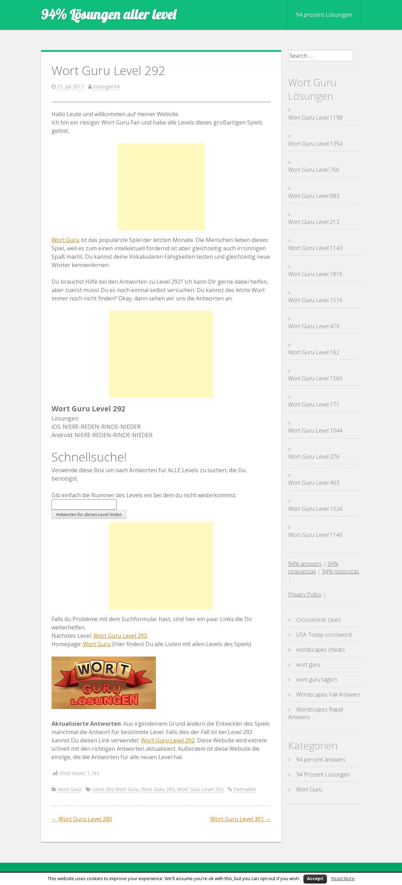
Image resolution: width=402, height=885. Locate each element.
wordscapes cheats (320, 649)
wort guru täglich (316, 679)
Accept (315, 878)
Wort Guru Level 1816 (315, 274)
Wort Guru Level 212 (313, 222)
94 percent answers (321, 759)
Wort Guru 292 (157, 789)
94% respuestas (313, 567)
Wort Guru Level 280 (82, 819)
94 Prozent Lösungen (323, 774)
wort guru (308, 664)
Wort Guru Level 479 (313, 326)
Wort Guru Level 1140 (315, 535)
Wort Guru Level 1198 (315, 117)
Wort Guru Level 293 (120, 635)
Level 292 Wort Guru (115, 789)
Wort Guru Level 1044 (315, 430)
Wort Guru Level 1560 (315, 378)
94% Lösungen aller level (108, 14)
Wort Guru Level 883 (313, 196)
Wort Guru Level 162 (313, 352)
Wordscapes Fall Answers (328, 694)
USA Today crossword (324, 634)
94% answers (305, 564)
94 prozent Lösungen (324, 14)
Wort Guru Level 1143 (315, 248)
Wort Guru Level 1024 (315, 509)
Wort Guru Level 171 (313, 404)
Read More (343, 878)
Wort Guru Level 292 (168, 740)
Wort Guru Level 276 (313, 456)
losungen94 (106, 86)
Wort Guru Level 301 (240, 819)
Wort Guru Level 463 (313, 482)
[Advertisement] (161, 186)
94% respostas (340, 571)
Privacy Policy (304, 594)
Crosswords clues (318, 619)
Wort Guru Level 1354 (315, 143)
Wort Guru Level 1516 (315, 300)
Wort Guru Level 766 (313, 170)
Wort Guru (65, 240)
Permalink (245, 789)
